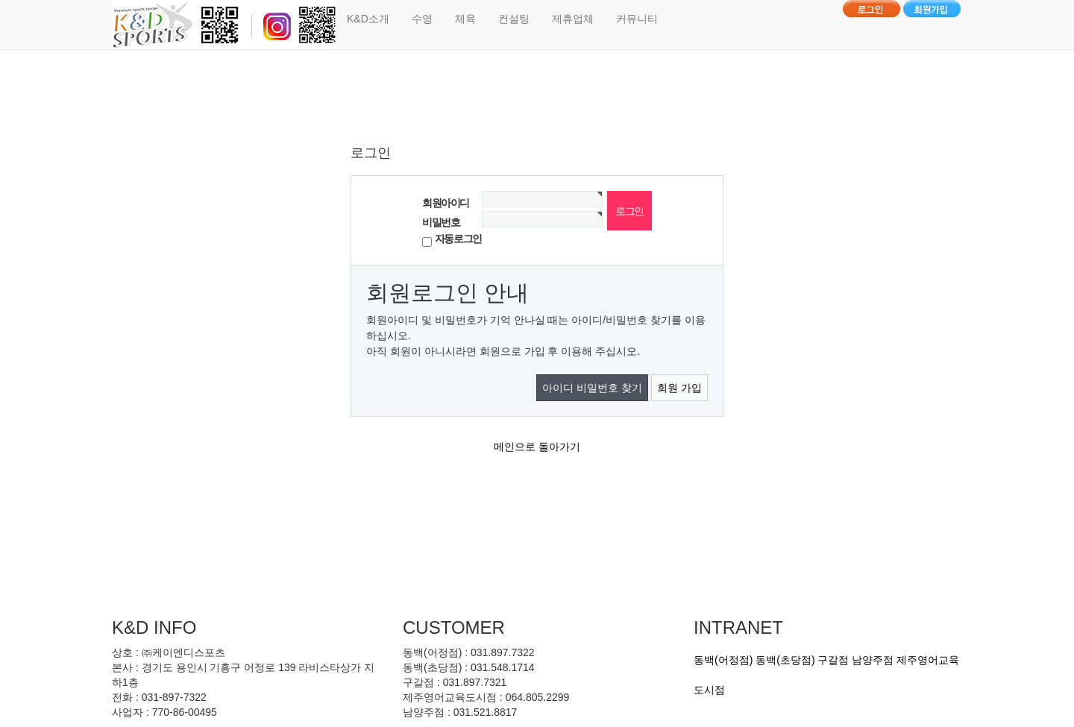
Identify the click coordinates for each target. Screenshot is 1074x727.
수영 (422, 19)
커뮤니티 (637, 19)
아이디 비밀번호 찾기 (592, 388)
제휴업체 (573, 19)
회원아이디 (445, 203)
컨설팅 (514, 19)
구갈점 (833, 660)
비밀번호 (440, 222)
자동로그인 (458, 239)
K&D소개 (368, 19)
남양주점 (873, 660)
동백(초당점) (785, 660)
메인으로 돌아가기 (537, 447)
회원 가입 (679, 388)
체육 (465, 19)
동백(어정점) (723, 660)
